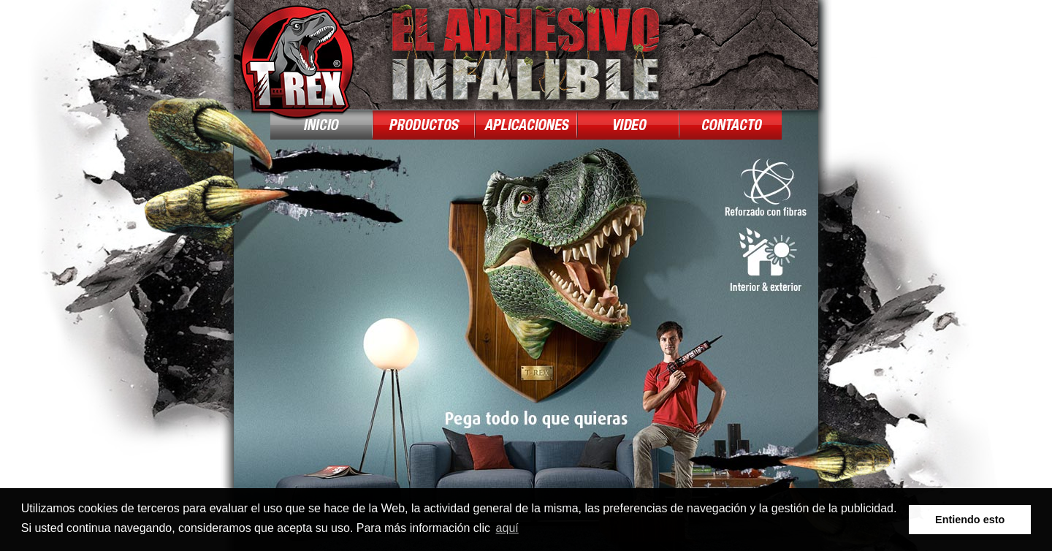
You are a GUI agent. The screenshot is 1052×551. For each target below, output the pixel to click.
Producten (424, 125)
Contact (730, 125)
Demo (628, 125)
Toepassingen (526, 125)
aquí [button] (507, 528)
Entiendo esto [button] (970, 519)
